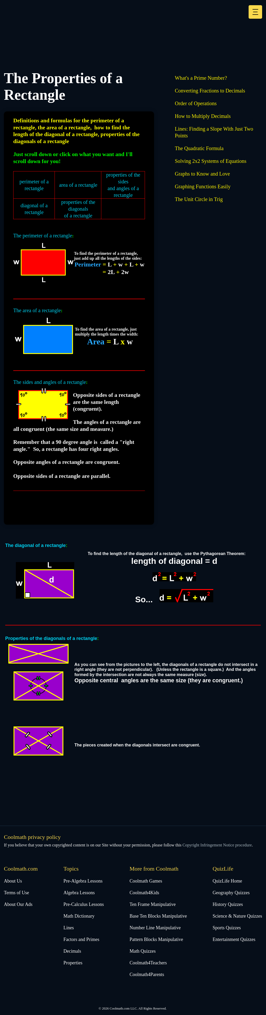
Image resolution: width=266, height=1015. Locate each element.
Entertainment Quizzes (234, 939)
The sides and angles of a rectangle (49, 382)
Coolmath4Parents (147, 974)
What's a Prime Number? (201, 78)
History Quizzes (228, 904)
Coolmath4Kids (144, 892)
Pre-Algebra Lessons (82, 881)
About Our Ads (18, 904)
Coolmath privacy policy (32, 837)
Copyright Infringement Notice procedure (217, 845)
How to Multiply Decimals (203, 116)
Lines (68, 927)
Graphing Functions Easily (202, 186)
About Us (13, 881)
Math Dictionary (78, 916)
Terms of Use (16, 892)
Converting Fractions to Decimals (210, 91)
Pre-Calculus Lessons (83, 904)
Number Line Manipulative (155, 927)
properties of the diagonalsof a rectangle (78, 208)
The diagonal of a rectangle (35, 545)
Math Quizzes (143, 951)
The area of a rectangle (37, 310)
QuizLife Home (227, 881)
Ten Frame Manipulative (153, 904)
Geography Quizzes (231, 892)
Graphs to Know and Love (202, 174)
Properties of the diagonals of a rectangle (51, 638)
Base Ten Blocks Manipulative (158, 916)
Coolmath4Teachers (148, 962)
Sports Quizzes (227, 927)
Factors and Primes (81, 939)
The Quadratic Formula (199, 148)
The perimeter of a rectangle (42, 235)
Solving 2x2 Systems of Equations (211, 161)
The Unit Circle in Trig (199, 199)
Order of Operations (196, 103)
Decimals (72, 951)
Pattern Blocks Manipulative (156, 939)
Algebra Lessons (79, 892)
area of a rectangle (78, 185)
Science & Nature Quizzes (237, 916)
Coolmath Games (146, 881)
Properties (72, 962)
